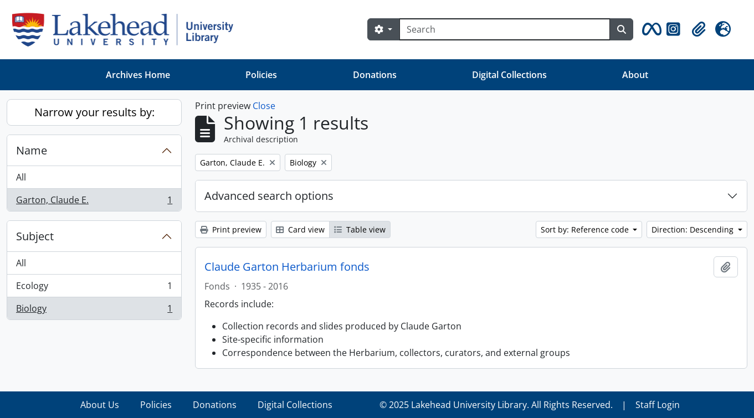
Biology (94, 310)
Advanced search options (269, 195)
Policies (261, 75)
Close (264, 106)
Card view (300, 229)
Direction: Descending (694, 229)
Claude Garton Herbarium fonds (287, 266)
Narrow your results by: (94, 112)
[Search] (505, 29)
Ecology (94, 288)
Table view (360, 229)
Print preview (230, 229)
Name (31, 150)
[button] (650, 29)
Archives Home (138, 75)
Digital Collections (509, 75)
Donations (375, 75)
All (21, 177)
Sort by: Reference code (586, 229)
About (635, 75)
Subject (35, 236)
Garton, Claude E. (94, 202)
